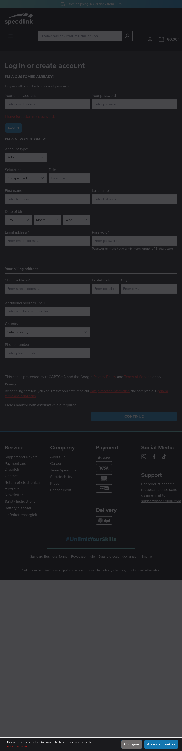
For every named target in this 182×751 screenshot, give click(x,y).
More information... (19, 746)
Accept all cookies (161, 744)
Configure (131, 744)
